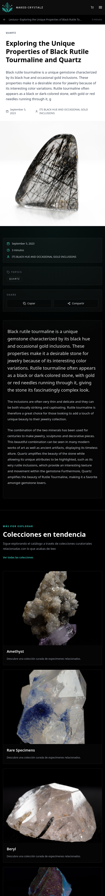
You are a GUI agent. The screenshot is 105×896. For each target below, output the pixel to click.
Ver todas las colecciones (18, 557)
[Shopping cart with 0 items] (92, 7)
